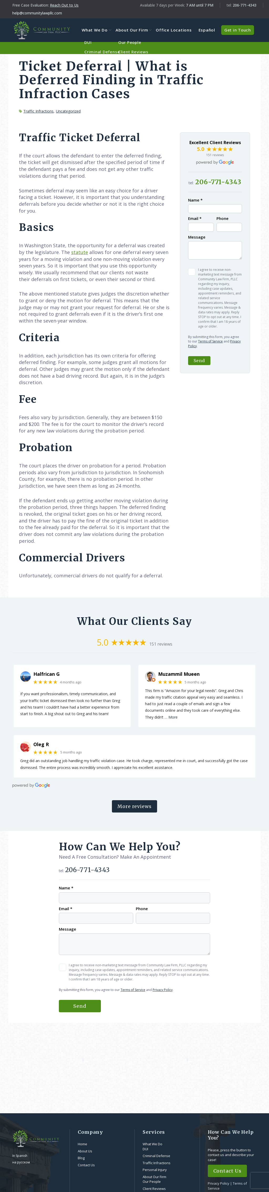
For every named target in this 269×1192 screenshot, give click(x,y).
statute (79, 252)
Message (196, 237)
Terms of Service (210, 341)
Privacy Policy (163, 990)
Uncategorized (68, 111)
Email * (194, 218)
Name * (195, 200)
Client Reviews (154, 1188)
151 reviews (215, 155)
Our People (152, 1181)
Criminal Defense (156, 1156)
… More (171, 717)
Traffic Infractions (38, 111)
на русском (21, 1162)
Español (207, 30)
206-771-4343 (244, 5)
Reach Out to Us (64, 5)
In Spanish (19, 1156)
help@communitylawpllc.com (37, 12)
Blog (81, 1158)
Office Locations (175, 30)
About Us (85, 1151)
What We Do (98, 30)
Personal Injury (155, 1170)
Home (82, 1144)
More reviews (134, 806)
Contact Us (86, 1165)
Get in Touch (237, 30)
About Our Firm (134, 30)
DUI (145, 1149)
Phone (222, 218)
